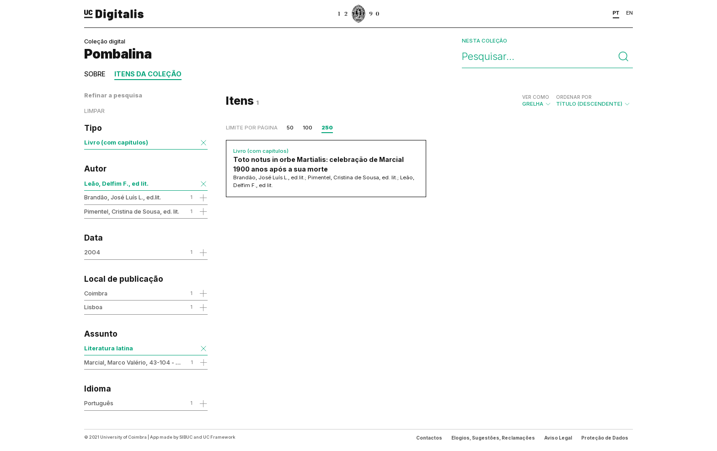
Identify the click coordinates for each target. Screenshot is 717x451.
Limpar (94, 110)
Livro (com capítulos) (116, 142)
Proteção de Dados (604, 437)
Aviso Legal (558, 437)
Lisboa (93, 307)
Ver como (535, 97)
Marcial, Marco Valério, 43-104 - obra (136, 362)
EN (629, 13)
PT (616, 13)
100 (307, 127)
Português (98, 403)
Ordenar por (574, 97)
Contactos (429, 437)
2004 (92, 252)
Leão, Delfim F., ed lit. (116, 183)
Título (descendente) (593, 100)
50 (290, 127)
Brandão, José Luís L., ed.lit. (122, 197)
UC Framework (219, 437)
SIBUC (186, 437)
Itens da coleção (148, 74)
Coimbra (95, 293)
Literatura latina (108, 348)
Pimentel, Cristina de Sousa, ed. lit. (131, 211)
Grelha (536, 100)
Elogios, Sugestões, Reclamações (493, 437)
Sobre (94, 74)
